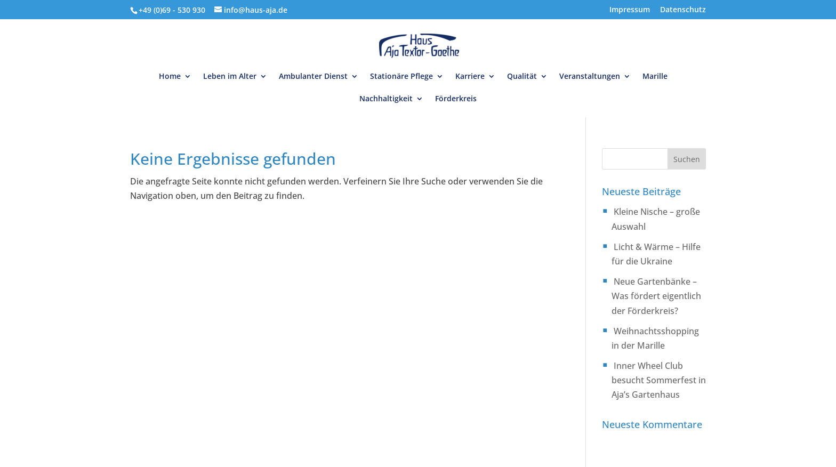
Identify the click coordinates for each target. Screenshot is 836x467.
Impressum (629, 10)
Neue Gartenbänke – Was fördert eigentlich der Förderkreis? (656, 296)
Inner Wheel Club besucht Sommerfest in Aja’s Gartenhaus (659, 380)
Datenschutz (683, 10)
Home (170, 77)
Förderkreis (456, 99)
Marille (655, 77)
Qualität (522, 77)
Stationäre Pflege (401, 77)
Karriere (470, 77)
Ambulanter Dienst (313, 77)
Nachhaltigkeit (386, 99)
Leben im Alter (229, 77)
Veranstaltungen (589, 77)
